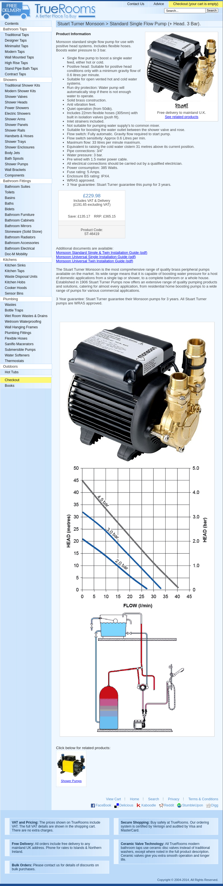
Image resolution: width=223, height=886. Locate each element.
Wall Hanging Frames (21, 327)
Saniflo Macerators (19, 344)
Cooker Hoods (16, 288)
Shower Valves (16, 97)
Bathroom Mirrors (18, 226)
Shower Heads (16, 102)
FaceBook (103, 805)
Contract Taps (15, 74)
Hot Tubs (12, 372)
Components (14, 175)
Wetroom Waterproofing (23, 322)
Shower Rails (15, 130)
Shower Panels (16, 125)
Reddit (169, 805)
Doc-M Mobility (16, 254)
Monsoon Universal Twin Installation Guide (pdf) (94, 261)
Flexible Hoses (16, 338)
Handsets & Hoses (19, 136)
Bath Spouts (14, 159)
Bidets (9, 209)
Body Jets (12, 153)
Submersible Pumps (20, 350)
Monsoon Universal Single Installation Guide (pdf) (96, 257)
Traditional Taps (17, 35)
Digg (214, 805)
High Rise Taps (16, 63)
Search (153, 799)
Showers (10, 80)
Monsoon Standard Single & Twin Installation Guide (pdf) (101, 252)
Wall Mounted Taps (19, 57)
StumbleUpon (192, 805)
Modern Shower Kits (20, 91)
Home (134, 799)
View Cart (113, 799)
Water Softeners (17, 355)
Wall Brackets (15, 170)
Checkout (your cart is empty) (195, 4)
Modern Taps (15, 52)
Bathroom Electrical (20, 248)
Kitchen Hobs (15, 282)
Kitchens (10, 260)
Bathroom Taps (15, 29)
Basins (10, 198)
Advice (158, 4)
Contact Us (135, 4)
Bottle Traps (14, 310)
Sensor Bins (14, 293)
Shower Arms (15, 119)
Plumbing (10, 299)
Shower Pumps (16, 164)
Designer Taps (16, 40)
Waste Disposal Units (21, 277)
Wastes (10, 305)
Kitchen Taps (14, 271)
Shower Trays (15, 142)
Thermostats (14, 361)
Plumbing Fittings (18, 333)
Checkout (12, 380)
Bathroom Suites (17, 187)
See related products (181, 117)
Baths (9, 203)
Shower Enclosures (19, 147)
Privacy (173, 799)
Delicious (126, 805)
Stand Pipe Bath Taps (21, 69)
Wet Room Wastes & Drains (26, 316)
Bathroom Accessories (22, 243)
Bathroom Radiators (20, 237)
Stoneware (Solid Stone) (23, 232)
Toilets (10, 192)
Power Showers (17, 108)
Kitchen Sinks (15, 265)
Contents (12, 24)
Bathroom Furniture (19, 215)
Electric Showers (17, 114)
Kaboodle (148, 805)
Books (9, 386)
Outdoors (10, 367)
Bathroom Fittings (17, 181)
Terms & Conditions (203, 799)
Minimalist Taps (16, 46)
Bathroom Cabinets (19, 220)
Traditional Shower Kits (22, 85)
